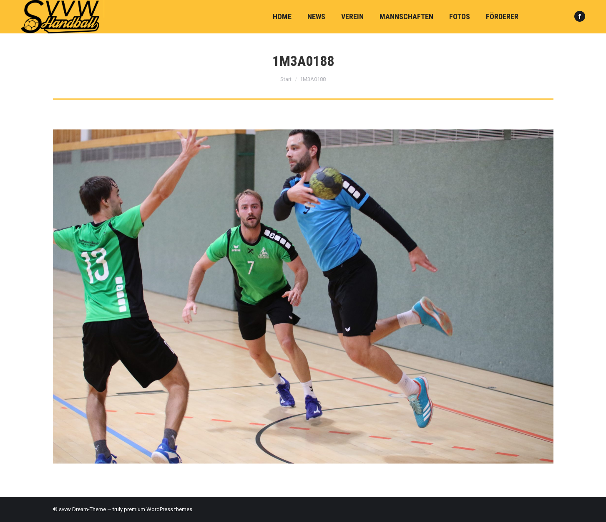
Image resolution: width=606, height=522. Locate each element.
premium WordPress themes (158, 509)
